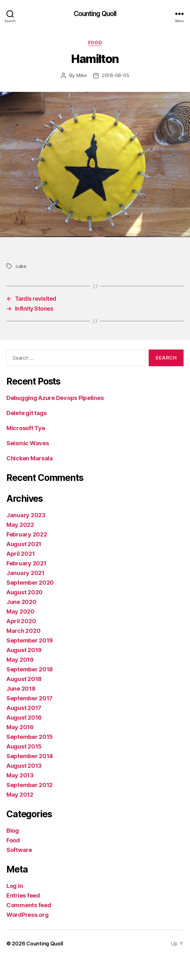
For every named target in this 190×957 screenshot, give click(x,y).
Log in (14, 885)
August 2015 (24, 746)
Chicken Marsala (29, 458)
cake (20, 266)
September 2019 (29, 640)
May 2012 (19, 794)
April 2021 (20, 553)
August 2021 (23, 544)
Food (95, 42)
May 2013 (20, 775)
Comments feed (28, 905)
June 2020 (21, 601)
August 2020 (24, 592)
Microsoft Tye (25, 428)
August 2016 (24, 717)
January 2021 (25, 573)
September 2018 (29, 669)
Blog (12, 830)
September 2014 (29, 756)
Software (19, 849)
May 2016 (20, 727)
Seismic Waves (27, 443)
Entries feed (23, 895)
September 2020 (30, 582)
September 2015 (29, 736)
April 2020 (21, 621)
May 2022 (20, 524)
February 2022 (26, 534)
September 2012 (29, 785)
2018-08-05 (115, 75)
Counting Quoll (95, 13)
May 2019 (20, 659)
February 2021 (26, 563)
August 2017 (23, 707)
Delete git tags (26, 413)
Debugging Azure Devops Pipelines (54, 397)
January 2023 (25, 515)
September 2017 (29, 698)
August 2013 (24, 765)
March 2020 (23, 630)
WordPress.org (27, 914)
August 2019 (24, 650)
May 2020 (20, 611)
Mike (81, 75)
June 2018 (21, 688)
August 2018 (24, 679)
